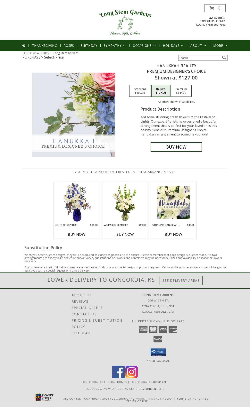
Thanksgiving (44, 45)
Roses (69, 45)
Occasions (144, 45)
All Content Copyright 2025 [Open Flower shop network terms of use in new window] (86, 398)
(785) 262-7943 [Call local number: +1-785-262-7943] (216, 24)
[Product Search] (199, 57)
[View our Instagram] (131, 377)
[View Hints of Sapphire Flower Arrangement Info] (76, 203)
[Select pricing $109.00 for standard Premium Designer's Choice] (140, 91)
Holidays (173, 45)
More (220, 45)
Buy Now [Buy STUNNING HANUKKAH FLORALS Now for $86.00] (173, 234)
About (198, 45)
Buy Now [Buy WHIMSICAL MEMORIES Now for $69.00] (125, 234)
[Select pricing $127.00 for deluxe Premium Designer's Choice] (161, 91)
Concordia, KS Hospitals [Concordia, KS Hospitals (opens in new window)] (149, 382)
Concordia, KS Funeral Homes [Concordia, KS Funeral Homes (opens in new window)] (104, 382)
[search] (224, 57)
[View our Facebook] (118, 377)
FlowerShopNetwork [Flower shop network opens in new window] (127, 398)
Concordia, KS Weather (103, 388)
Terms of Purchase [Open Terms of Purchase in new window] (192, 398)
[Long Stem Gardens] (125, 22)
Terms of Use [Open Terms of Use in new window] (137, 401)
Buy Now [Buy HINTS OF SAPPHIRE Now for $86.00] (76, 234)
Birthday (88, 45)
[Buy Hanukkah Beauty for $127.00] (176, 147)
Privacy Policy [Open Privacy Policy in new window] (161, 398)
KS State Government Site (144, 388)
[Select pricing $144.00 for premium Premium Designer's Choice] (181, 91)
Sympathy (115, 45)
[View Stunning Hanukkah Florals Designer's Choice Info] (173, 202)
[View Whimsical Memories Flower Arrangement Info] (125, 202)
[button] (215, 8)
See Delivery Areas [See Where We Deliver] (181, 280)
